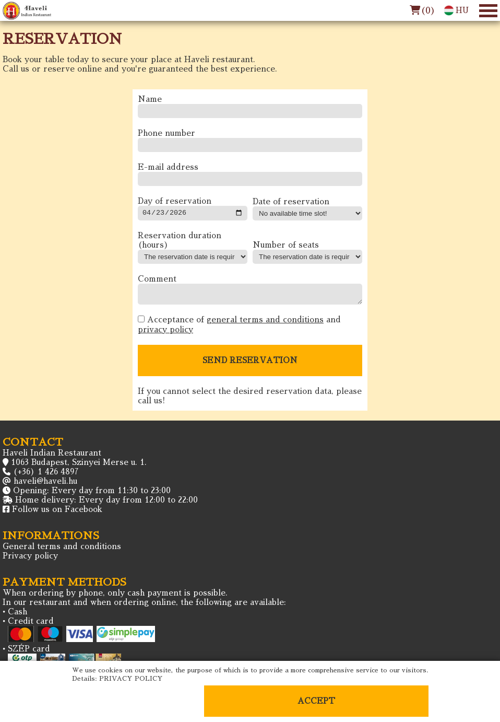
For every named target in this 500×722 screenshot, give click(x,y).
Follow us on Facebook (57, 514)
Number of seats (286, 246)
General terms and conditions (62, 551)
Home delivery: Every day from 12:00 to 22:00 (106, 504)
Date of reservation (291, 203)
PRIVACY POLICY (131, 679)
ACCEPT (316, 701)
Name (150, 99)
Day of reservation (174, 201)
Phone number (166, 133)
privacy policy (165, 334)
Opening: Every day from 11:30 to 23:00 (92, 495)
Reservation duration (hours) (179, 241)
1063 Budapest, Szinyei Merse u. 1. (79, 467)
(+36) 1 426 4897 (46, 476)
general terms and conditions (265, 324)
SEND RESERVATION (250, 365)
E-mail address (168, 167)
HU (456, 10)
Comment (157, 280)
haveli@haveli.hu (45, 486)
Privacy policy (30, 560)
